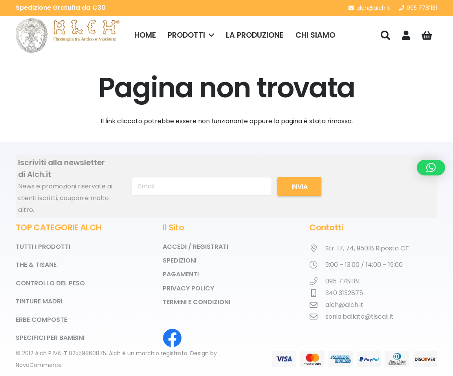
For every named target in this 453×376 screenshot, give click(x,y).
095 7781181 (342, 281)
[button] (209, 35)
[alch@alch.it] (317, 305)
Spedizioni (179, 260)
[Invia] (299, 186)
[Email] (201, 186)
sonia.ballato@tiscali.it (359, 316)
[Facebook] (172, 338)
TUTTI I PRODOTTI (43, 246)
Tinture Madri (39, 301)
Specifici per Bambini (50, 337)
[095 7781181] (317, 281)
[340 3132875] (317, 293)
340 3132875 (344, 293)
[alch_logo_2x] (68, 35)
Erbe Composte (41, 319)
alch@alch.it (344, 304)
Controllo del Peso (50, 283)
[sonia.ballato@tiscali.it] (317, 317)
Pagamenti (181, 274)
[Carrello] (426, 35)
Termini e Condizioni (196, 302)
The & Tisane (36, 264)
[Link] (406, 35)
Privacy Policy (188, 288)
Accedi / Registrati (195, 246)
